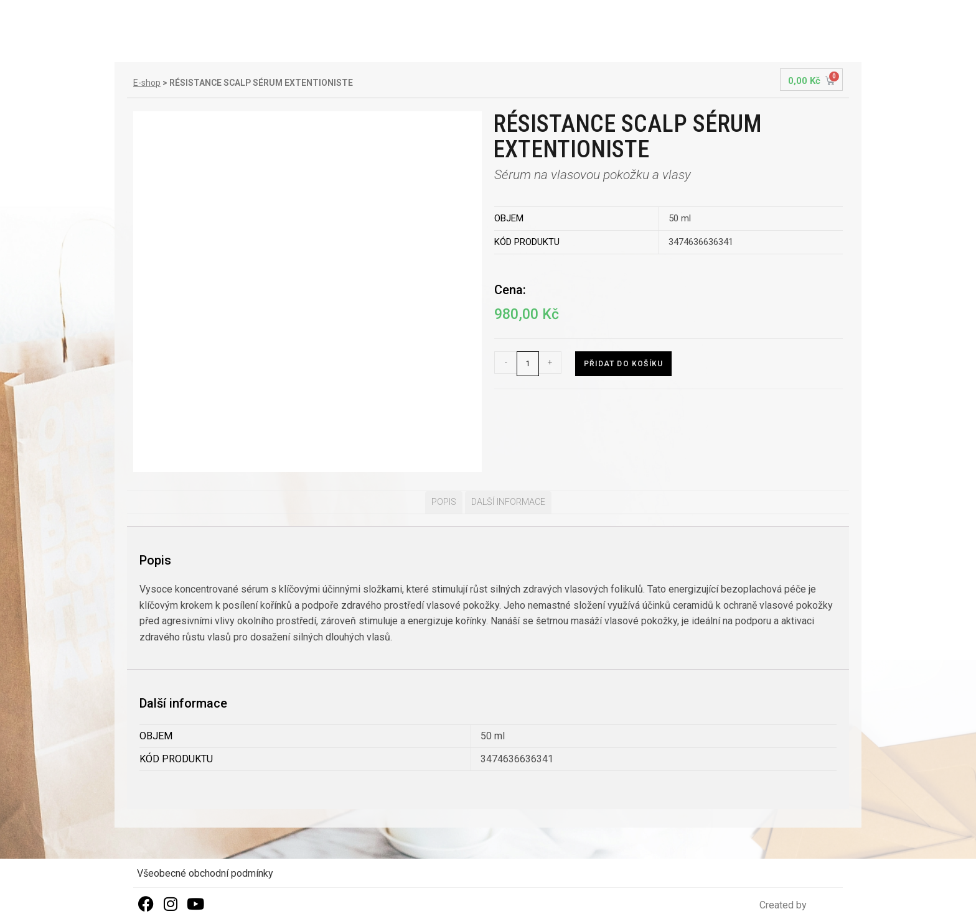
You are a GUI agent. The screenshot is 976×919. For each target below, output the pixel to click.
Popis (443, 502)
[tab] (443, 502)
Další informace (508, 502)
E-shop (147, 83)
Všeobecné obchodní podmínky (205, 873)
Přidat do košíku (623, 363)
